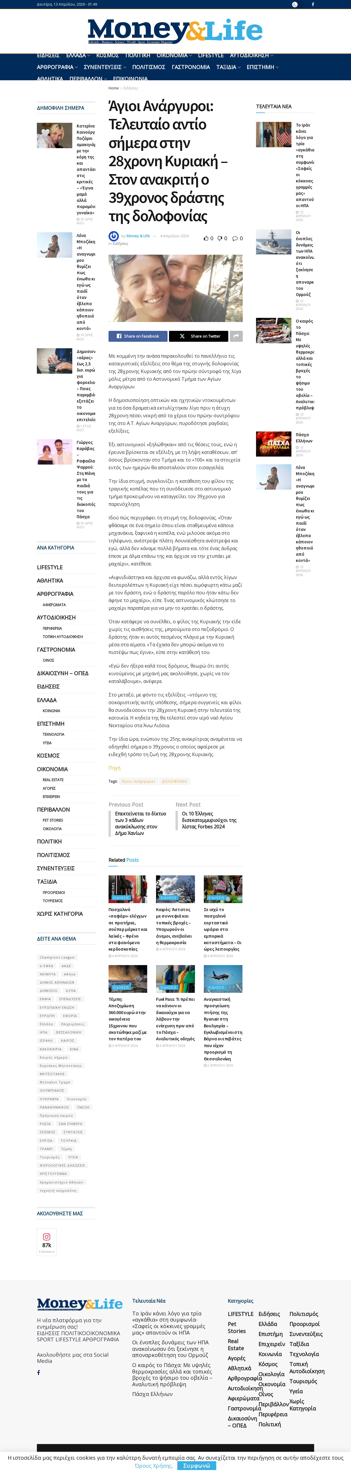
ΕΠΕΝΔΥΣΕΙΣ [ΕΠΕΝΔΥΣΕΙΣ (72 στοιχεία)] (70, 999)
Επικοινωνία (130, 78)
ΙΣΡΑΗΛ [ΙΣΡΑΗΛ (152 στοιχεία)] (46, 1040)
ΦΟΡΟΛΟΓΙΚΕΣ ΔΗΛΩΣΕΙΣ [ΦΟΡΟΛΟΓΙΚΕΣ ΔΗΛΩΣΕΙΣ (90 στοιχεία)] (62, 1165)
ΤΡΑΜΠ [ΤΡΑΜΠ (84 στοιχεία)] (46, 1149)
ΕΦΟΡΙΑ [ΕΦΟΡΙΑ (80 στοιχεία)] (70, 1015)
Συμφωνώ (196, 1465)
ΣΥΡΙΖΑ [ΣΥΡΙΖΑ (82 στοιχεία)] (46, 1140)
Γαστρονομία (191, 67)
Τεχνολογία (53, 734)
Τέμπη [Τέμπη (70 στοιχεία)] (66, 1149)
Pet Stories (53, 820)
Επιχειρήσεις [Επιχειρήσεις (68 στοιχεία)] (73, 1024)
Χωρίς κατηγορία (60, 913)
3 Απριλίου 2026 (123, 1046)
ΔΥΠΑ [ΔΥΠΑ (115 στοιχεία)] (71, 990)
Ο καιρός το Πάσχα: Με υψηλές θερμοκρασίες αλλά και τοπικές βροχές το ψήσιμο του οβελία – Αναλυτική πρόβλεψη (309, 364)
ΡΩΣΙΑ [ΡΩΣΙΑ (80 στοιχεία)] (45, 1123)
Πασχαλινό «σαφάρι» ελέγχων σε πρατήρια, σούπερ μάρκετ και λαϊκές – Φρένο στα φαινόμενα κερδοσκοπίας (128, 930)
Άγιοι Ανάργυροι (138, 781)
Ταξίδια (226, 67)
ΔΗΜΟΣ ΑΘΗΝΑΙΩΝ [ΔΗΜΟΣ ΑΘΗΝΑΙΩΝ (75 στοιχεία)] (57, 982)
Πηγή (114, 768)
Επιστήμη (260, 67)
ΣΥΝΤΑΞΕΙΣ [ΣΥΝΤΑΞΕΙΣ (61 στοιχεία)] (73, 1132)
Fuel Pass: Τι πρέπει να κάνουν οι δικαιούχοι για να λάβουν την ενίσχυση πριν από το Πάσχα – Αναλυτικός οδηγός (175, 1019)
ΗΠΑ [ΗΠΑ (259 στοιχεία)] (43, 1032)
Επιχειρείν (51, 796)
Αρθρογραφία (55, 67)
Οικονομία (172, 55)
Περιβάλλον (85, 78)
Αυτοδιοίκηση (249, 55)
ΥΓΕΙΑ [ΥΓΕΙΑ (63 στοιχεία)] (73, 1157)
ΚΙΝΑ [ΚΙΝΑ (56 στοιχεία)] (74, 1049)
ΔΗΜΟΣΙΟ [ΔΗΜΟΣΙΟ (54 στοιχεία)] (49, 990)
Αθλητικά (50, 78)
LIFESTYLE (211, 55)
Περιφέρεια (52, 628)
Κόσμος (107, 55)
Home (114, 88)
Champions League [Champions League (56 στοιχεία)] (57, 957)
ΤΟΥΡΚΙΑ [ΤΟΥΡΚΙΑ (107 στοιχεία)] (69, 1140)
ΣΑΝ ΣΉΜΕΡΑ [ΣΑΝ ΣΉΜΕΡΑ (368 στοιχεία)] (70, 1123)
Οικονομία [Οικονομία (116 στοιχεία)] (76, 1099)
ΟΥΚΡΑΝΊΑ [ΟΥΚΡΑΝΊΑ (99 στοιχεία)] (49, 1099)
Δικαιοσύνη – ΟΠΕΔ (62, 673)
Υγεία (47, 743)
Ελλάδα (76, 55)
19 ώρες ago (85, 221)
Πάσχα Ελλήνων (152, 1393)
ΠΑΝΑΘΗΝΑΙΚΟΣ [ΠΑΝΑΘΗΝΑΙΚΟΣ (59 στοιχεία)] (54, 1107)
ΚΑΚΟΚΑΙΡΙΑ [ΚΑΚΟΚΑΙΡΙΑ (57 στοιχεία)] (51, 1049)
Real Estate (53, 779)
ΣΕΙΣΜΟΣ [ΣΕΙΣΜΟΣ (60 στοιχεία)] (47, 1132)
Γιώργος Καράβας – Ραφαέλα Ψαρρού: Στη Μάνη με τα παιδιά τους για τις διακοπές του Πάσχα (86, 479)
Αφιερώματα (54, 604)
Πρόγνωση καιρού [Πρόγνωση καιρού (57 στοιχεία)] (56, 1115)
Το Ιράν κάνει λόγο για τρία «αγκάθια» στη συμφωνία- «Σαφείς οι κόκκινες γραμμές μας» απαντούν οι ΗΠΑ (168, 1323)
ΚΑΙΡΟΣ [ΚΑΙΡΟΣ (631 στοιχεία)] (67, 1040)
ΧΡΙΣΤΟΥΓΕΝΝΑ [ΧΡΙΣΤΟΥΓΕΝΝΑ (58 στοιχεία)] (53, 1173)
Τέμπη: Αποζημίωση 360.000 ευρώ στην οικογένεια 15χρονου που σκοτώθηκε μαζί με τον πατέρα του (128, 1019)
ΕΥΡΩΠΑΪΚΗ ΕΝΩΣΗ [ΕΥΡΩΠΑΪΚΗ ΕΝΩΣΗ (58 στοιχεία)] (57, 1007)
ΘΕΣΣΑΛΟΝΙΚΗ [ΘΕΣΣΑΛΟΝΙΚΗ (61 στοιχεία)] (68, 1032)
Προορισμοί (54, 892)
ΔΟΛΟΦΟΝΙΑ (174, 781)
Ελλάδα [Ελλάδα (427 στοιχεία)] (46, 1024)
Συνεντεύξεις (103, 67)
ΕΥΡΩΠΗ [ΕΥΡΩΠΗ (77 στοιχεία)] (47, 1015)
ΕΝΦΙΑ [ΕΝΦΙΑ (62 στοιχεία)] (45, 999)
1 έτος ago (84, 428)
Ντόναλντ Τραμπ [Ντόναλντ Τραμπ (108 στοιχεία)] (55, 1082)
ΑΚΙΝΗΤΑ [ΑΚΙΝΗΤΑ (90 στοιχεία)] (48, 974)
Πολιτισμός (148, 67)
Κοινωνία (51, 710)
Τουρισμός (53, 900)
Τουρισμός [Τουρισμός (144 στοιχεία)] (50, 1157)
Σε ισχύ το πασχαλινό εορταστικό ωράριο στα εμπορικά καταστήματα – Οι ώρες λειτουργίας (222, 930)
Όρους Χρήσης (153, 1465)
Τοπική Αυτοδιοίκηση (63, 636)
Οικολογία (52, 828)
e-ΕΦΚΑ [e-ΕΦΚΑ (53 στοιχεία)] (46, 966)
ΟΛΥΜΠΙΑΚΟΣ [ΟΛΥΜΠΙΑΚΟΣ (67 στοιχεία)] (52, 1090)
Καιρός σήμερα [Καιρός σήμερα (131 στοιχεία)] (54, 1057)
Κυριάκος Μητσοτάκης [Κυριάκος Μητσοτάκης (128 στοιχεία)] (61, 1065)
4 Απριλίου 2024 (174, 235)
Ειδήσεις (48, 55)
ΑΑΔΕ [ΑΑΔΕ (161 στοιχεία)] (66, 966)
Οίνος (48, 660)
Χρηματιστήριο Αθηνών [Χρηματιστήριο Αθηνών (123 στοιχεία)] (61, 1182)
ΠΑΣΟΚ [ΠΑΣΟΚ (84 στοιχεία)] (83, 1107)
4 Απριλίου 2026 (123, 956)
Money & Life (138, 235)
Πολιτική (137, 55)
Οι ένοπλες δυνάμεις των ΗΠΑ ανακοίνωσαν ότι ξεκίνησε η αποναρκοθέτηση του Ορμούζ (170, 1348)
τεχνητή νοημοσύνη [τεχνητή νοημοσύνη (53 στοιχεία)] (58, 1190)
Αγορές (49, 788)
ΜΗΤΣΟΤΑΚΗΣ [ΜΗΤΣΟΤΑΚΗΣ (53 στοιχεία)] (52, 1074)
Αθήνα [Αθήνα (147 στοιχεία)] (70, 974)
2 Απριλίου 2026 (218, 1066)
